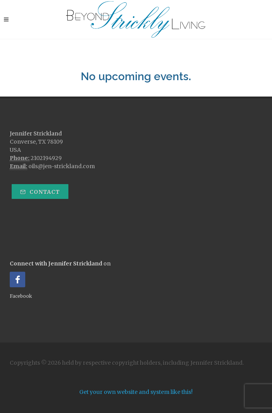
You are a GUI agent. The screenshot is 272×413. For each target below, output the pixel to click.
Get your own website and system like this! (136, 391)
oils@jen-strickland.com (61, 166)
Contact (40, 191)
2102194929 (46, 158)
